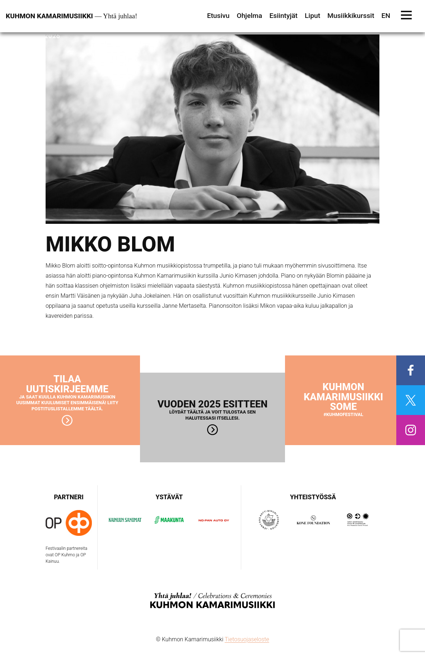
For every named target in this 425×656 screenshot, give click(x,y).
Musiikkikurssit (350, 15)
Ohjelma (249, 15)
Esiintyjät (283, 15)
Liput (312, 15)
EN (386, 15)
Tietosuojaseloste (247, 639)
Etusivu (218, 15)
